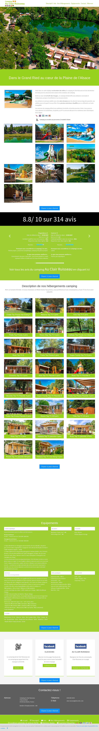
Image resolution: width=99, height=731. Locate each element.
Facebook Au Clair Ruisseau (81, 668)
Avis (55, 3)
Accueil (23, 720)
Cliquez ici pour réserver (49, 208)
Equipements (75, 3)
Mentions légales (48, 723)
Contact (83, 3)
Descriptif (49, 3)
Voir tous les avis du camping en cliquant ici (49, 269)
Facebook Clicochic (49, 665)
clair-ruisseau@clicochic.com (75, 701)
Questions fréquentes (66, 723)
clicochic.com (18, 668)
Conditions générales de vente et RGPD (23, 723)
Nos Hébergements (63, 3)
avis (64, 219)
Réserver (90, 3)
